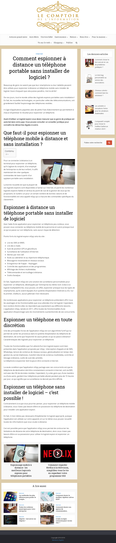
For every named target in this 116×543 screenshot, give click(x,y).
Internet (39, 54)
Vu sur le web (44, 42)
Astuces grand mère (18, 37)
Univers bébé (47, 37)
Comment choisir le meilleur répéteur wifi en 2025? (65, 497)
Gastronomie (60, 37)
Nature (73, 37)
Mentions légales (58, 540)
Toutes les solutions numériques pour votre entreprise (27, 509)
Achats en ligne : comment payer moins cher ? (64, 521)
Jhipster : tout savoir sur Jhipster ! (27, 520)
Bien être (84, 37)
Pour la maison (98, 37)
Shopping (58, 42)
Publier (69, 42)
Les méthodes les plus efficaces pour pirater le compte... (27, 497)
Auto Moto (34, 37)
